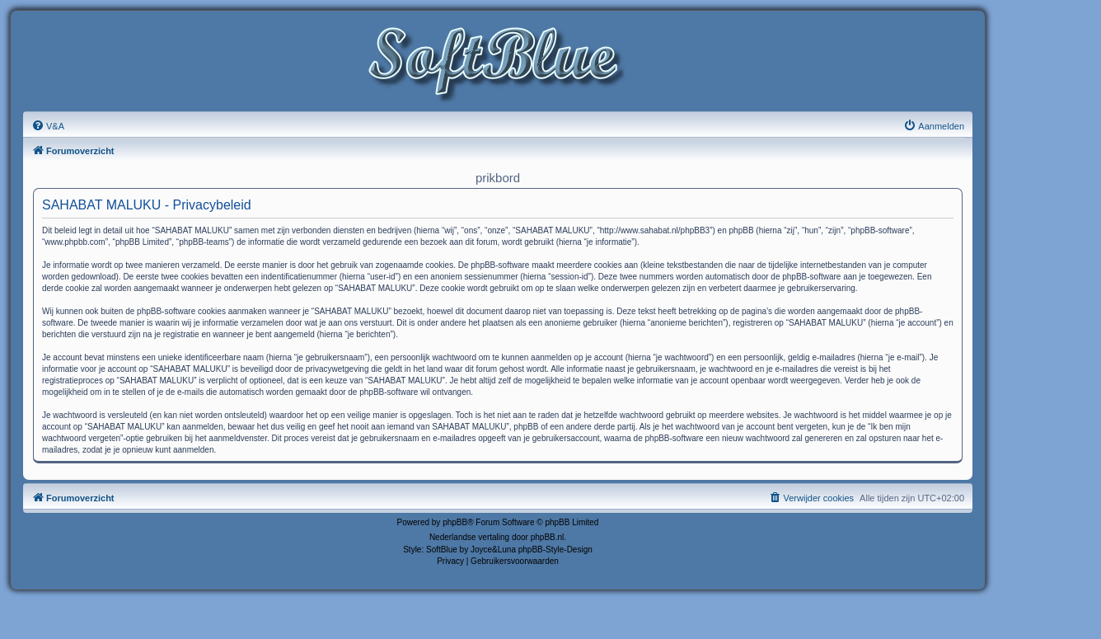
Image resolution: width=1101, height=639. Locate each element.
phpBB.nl (548, 537)
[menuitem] (47, 126)
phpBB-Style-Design (555, 549)
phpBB (455, 522)
